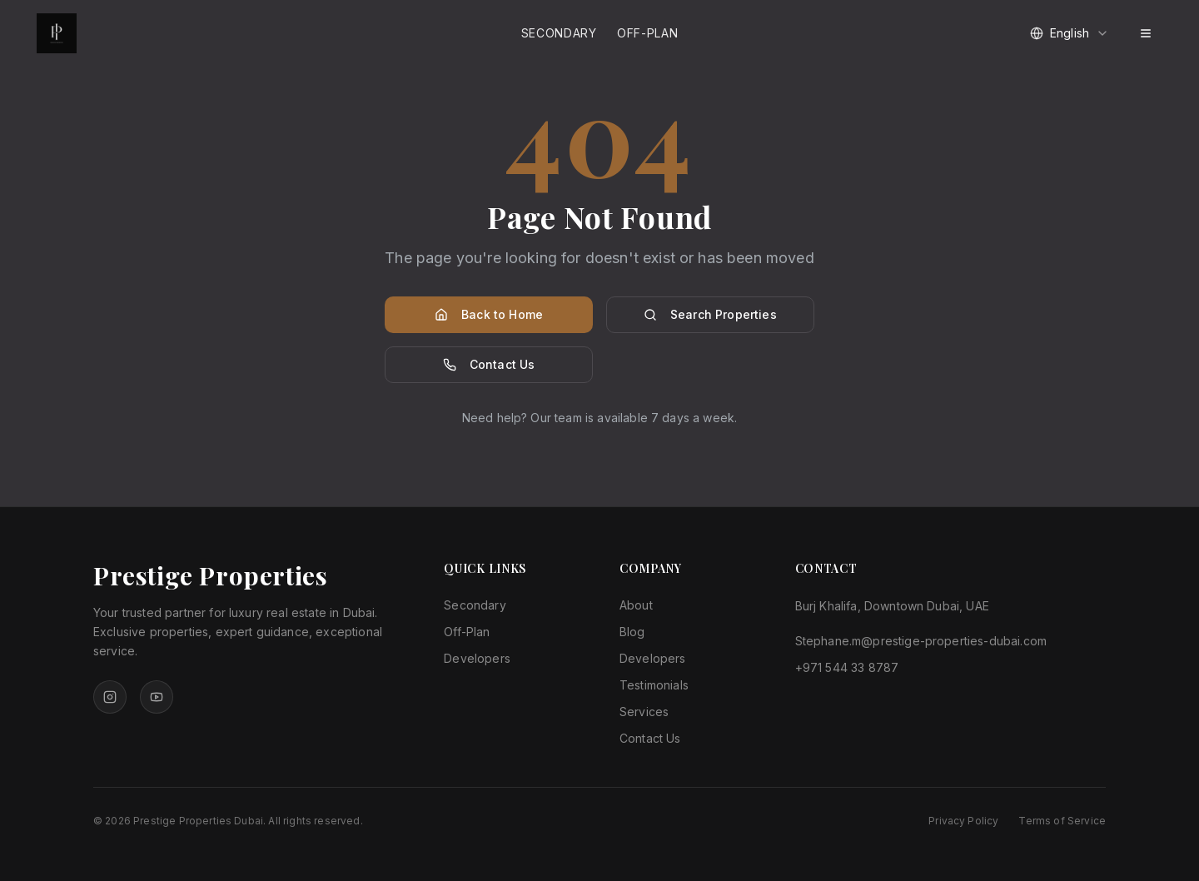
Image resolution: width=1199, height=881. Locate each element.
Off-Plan (648, 33)
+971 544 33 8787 (847, 667)
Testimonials (654, 685)
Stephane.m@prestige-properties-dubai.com (921, 641)
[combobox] (1069, 33)
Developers (477, 658)
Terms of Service (1062, 820)
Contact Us (489, 364)
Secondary (559, 33)
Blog (632, 632)
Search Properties (710, 314)
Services (644, 711)
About (636, 605)
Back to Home (489, 314)
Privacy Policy (963, 820)
